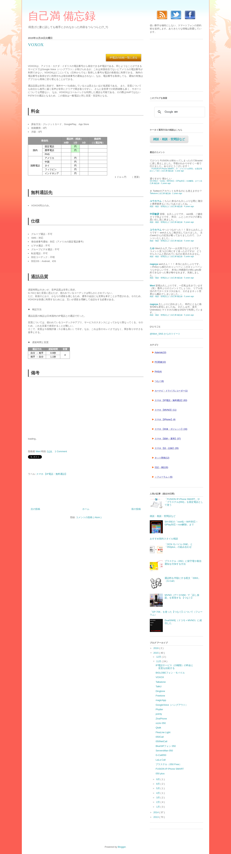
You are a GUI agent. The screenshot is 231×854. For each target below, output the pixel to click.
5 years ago (189, 222)
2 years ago (166, 183)
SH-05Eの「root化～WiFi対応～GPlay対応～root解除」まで (181, 523)
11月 (159, 661)
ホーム (85, 509)
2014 (156, 812)
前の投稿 (136, 509)
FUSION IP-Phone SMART (170, 768)
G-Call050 (161, 755)
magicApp (161, 700)
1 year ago (179, 171)
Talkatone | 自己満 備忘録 (160, 193)
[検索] (179, 112)
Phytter (159, 709)
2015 (156, 652)
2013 (156, 817)
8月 (158, 783)
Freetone (160, 695)
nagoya (154, 264)
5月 (158, 788)
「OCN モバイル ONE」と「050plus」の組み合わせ (179, 545)
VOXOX (160, 677)
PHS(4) (158, 371)
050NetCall (161, 741)
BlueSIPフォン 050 (166, 746)
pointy (159, 714)
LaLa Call (160, 759)
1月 (158, 806)
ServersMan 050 (164, 750)
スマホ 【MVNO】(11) (165, 410)
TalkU (159, 686)
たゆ (152, 248)
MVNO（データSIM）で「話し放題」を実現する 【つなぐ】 (182, 596)
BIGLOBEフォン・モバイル (170, 672)
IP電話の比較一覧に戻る (123, 57)
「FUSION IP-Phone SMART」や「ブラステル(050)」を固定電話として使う (184, 502)
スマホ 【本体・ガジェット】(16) (171, 429)
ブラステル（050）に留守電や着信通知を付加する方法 (183, 562)
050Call (160, 736)
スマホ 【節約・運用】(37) (168, 438)
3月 (158, 797)
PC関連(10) (160, 362)
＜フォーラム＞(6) (164, 477)
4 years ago (189, 206)
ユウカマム (156, 201)
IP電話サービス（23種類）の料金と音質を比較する (174, 667)
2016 (156, 648)
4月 (158, 793)
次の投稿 (35, 509)
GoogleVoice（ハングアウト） (172, 705)
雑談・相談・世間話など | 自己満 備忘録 (166, 206)
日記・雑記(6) (161, 467)
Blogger (122, 847)
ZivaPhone (161, 718)
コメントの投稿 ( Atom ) (88, 517)
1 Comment (61, 451)
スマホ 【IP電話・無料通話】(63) (171, 400)
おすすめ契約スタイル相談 (164, 538)
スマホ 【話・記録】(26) (167, 448)
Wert (152, 285)
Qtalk (158, 727)
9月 (158, 779)
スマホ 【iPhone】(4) (165, 419)
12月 (159, 656)
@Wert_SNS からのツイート (165, 333)
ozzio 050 (161, 723)
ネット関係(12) (162, 458)
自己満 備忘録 (62, 16)
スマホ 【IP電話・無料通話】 (51, 474)
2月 (158, 802)
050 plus (160, 773)
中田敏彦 (154, 214)
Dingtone (160, 691)
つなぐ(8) (159, 381)
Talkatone (161, 682)
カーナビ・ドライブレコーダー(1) (171, 391)
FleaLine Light (163, 732)
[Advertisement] (55, 406)
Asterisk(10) (160, 352)
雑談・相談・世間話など (169, 139)
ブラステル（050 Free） (168, 764)
